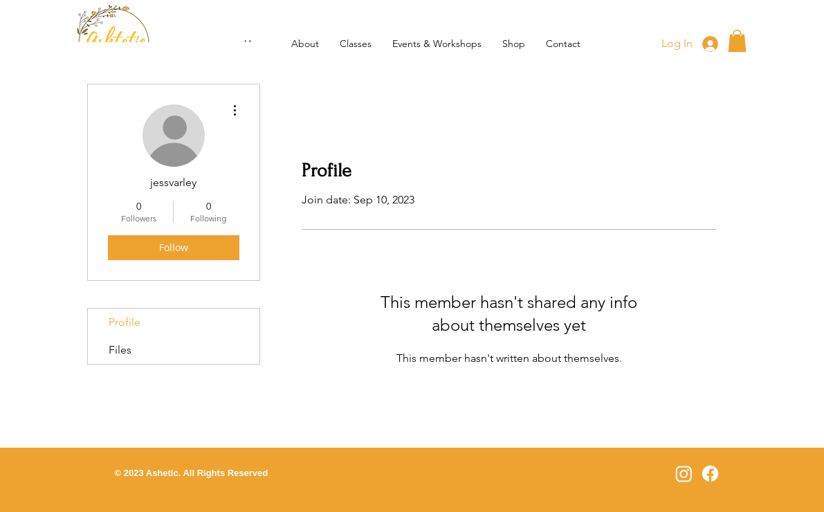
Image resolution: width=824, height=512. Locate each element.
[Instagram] (684, 473)
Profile (124, 322)
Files (120, 349)
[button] (355, 43)
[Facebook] (710, 473)
